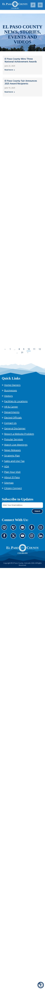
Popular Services (13, 439)
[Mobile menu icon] (40, 5)
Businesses (10, 390)
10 (29, 349)
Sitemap (9, 482)
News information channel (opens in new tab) (5, 528)
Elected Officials (13, 417)
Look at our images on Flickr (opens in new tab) (41, 528)
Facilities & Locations (16, 401)
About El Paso (12, 477)
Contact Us (10, 423)
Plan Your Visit (12, 472)
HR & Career (11, 406)
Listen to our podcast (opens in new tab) (32, 528)
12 (40, 349)
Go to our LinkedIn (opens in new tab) (41, 537)
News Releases (12, 450)
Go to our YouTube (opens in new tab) (23, 537)
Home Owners (12, 385)
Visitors (8, 395)
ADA (6, 466)
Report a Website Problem (19, 433)
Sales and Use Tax (14, 461)
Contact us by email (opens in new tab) (23, 528)
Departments (11, 412)
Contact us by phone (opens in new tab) (14, 528)
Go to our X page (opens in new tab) (14, 537)
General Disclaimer (15, 428)
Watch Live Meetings (15, 444)
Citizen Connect (13, 488)
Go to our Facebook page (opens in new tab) (5, 537)
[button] (33, 5)
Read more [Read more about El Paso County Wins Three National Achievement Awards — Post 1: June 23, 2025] (10, 70)
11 (34, 349)
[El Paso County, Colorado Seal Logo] (22, 549)
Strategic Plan (12, 455)
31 (22, 352)
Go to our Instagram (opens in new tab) (32, 537)
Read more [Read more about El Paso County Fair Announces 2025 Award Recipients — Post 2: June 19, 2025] (10, 92)
